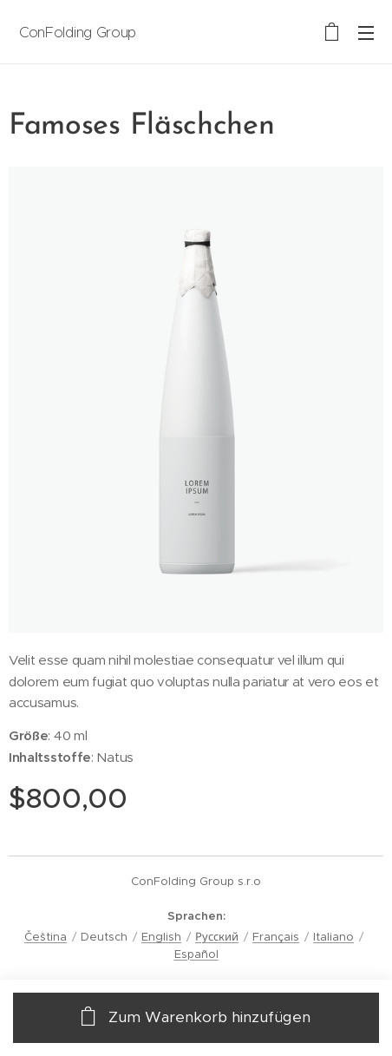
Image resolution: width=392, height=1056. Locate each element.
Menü (366, 33)
